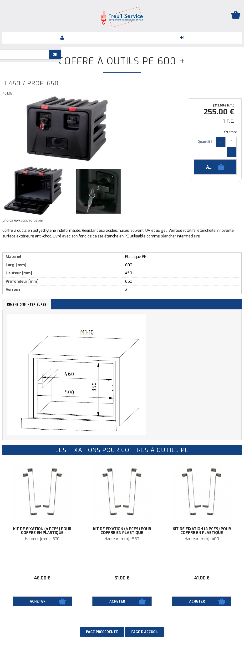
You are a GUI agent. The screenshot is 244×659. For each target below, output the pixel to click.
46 (42, 578)
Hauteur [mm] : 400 (202, 539)
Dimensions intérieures (26, 305)
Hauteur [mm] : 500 (42, 539)
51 (121, 578)
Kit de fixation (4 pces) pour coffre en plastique (42, 531)
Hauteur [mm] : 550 (122, 539)
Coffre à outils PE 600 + (122, 61)
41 (201, 578)
